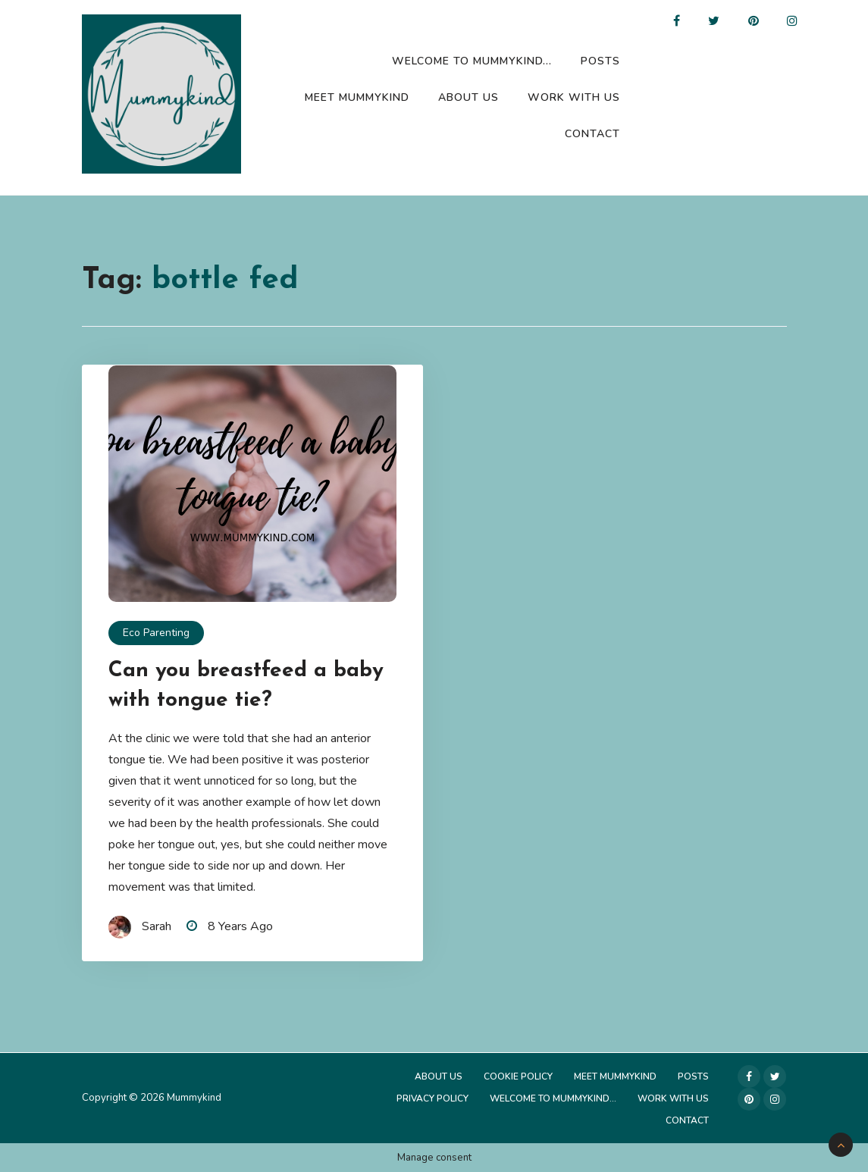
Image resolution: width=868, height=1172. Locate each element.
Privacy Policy (432, 1098)
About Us (468, 97)
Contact (592, 134)
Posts (600, 61)
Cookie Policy (518, 1076)
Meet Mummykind (357, 97)
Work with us (574, 97)
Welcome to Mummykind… (472, 61)
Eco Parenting (156, 632)
